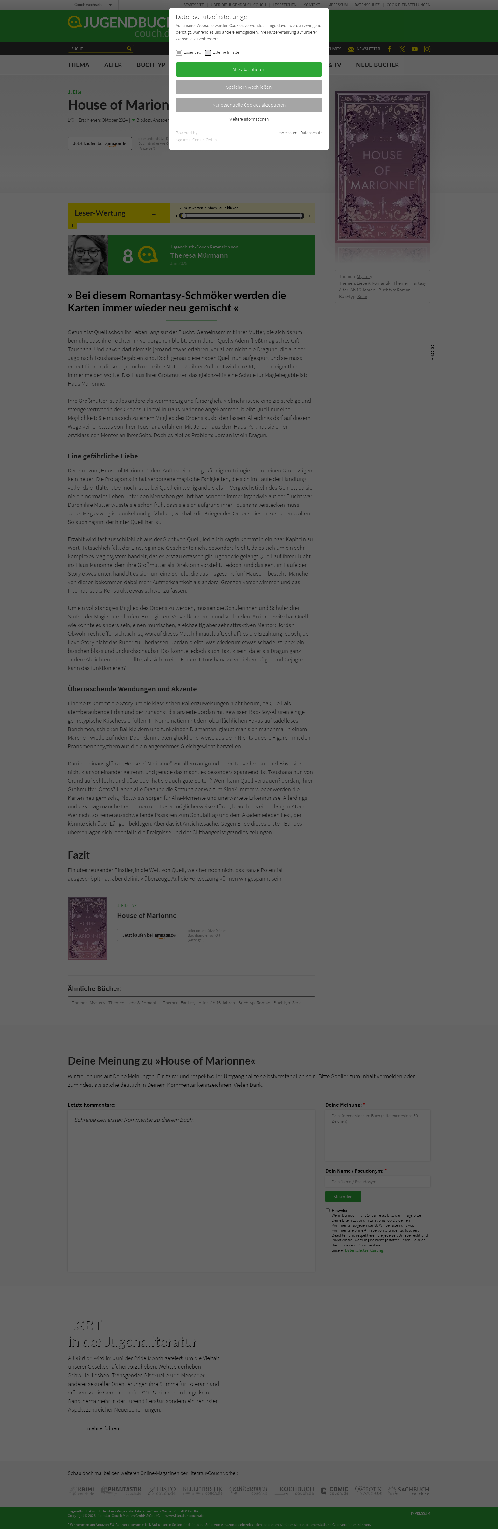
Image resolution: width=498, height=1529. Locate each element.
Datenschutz (311, 133)
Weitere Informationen (249, 119)
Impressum (287, 133)
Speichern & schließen (249, 87)
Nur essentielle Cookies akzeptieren (249, 104)
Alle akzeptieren (249, 69)
